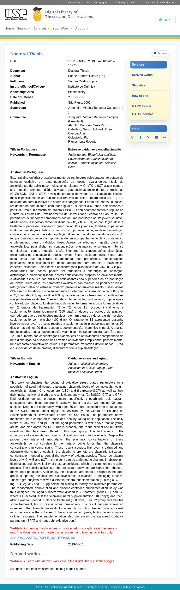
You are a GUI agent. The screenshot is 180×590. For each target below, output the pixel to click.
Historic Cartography (96, 2)
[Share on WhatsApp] (132, 137)
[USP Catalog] (102, 75)
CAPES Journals (168, 2)
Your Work (62, 28)
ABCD (133, 2)
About (81, 28)
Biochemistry (76, 92)
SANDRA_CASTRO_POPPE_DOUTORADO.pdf (42, 537)
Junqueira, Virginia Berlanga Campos (93, 107)
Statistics (138, 85)
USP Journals (148, 2)
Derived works (142, 75)
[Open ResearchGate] (156, 137)
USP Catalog (119, 2)
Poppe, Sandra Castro (83, 76)
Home (9, 28)
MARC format (141, 106)
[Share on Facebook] (140, 137)
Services (42, 28)
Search (24, 28)
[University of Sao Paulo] (15, 14)
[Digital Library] (37, 14)
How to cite (140, 95)
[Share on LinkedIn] (164, 137)
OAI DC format (142, 114)
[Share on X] (148, 137)
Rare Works (74, 2)
